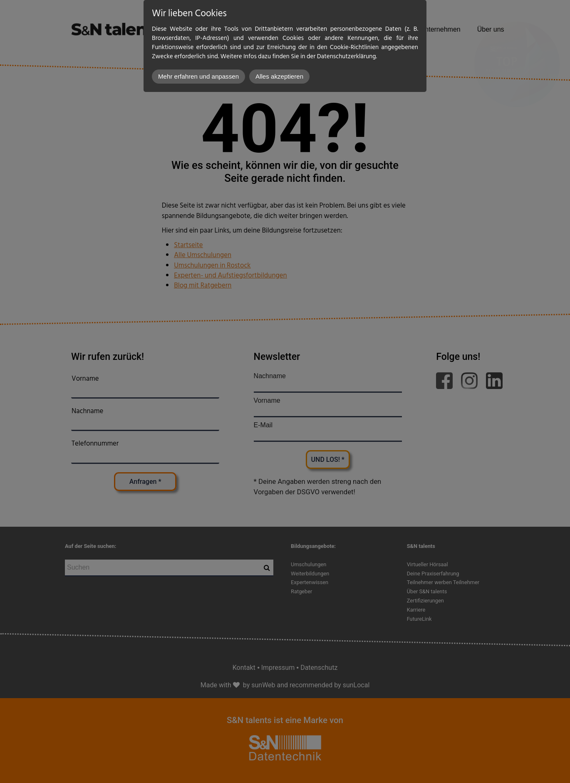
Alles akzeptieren (279, 76)
